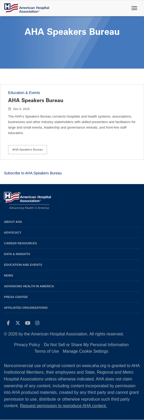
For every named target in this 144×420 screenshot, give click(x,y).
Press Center (16, 297)
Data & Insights (17, 254)
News (8, 275)
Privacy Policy (27, 344)
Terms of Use (46, 351)
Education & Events (24, 93)
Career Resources (20, 243)
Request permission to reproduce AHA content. (63, 406)
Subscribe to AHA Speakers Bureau (33, 173)
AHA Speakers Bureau (35, 100)
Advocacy (12, 232)
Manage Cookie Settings (85, 351)
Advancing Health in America (29, 286)
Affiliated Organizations (26, 307)
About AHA (13, 221)
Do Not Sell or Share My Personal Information (86, 344)
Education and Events (23, 264)
